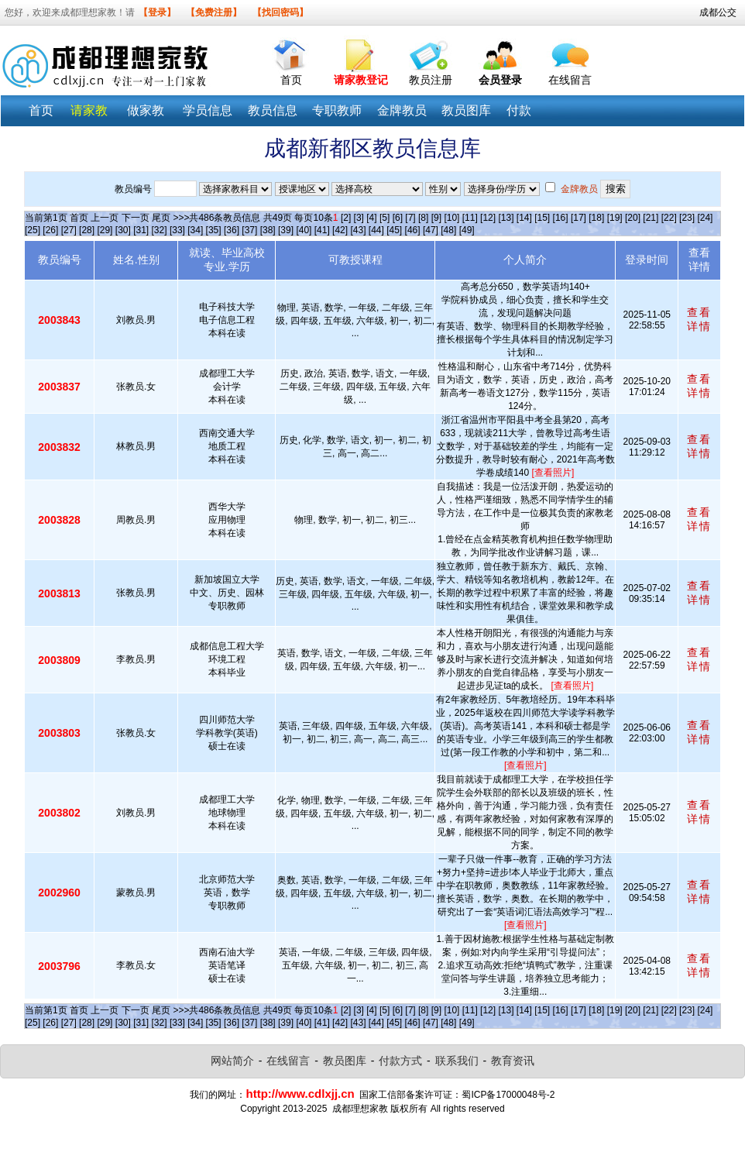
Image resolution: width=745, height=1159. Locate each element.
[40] (303, 230)
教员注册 (430, 80)
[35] (213, 230)
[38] (268, 230)
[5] (384, 217)
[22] (669, 217)
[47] (430, 230)
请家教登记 (361, 80)
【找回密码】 (280, 12)
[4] (371, 217)
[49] (467, 230)
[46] (413, 230)
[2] (346, 217)
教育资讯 (512, 1060)
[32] (159, 230)
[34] (195, 230)
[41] (322, 230)
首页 (291, 80)
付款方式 (400, 1060)
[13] (505, 217)
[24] (704, 217)
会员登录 (500, 80)
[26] (50, 230)
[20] (632, 217)
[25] (32, 230)
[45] (394, 230)
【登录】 (157, 12)
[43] (358, 230)
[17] (578, 217)
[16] (560, 217)
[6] (398, 217)
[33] (177, 230)
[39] (286, 230)
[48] (448, 230)
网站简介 (232, 1060)
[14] (524, 217)
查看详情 (699, 319)
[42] (340, 230)
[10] (451, 217)
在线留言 (570, 80)
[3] (359, 217)
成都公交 (717, 12)
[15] (542, 217)
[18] (596, 217)
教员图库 (344, 1060)
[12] (488, 217)
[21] (650, 217)
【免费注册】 (214, 12)
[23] (687, 217)
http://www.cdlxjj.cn (299, 1093)
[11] (470, 217)
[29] (104, 230)
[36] (231, 230)
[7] (410, 217)
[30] (123, 230)
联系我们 (457, 1060)
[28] (86, 230)
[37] (249, 230)
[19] (615, 217)
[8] (423, 217)
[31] (141, 230)
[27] (69, 230)
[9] (436, 217)
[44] (376, 230)
